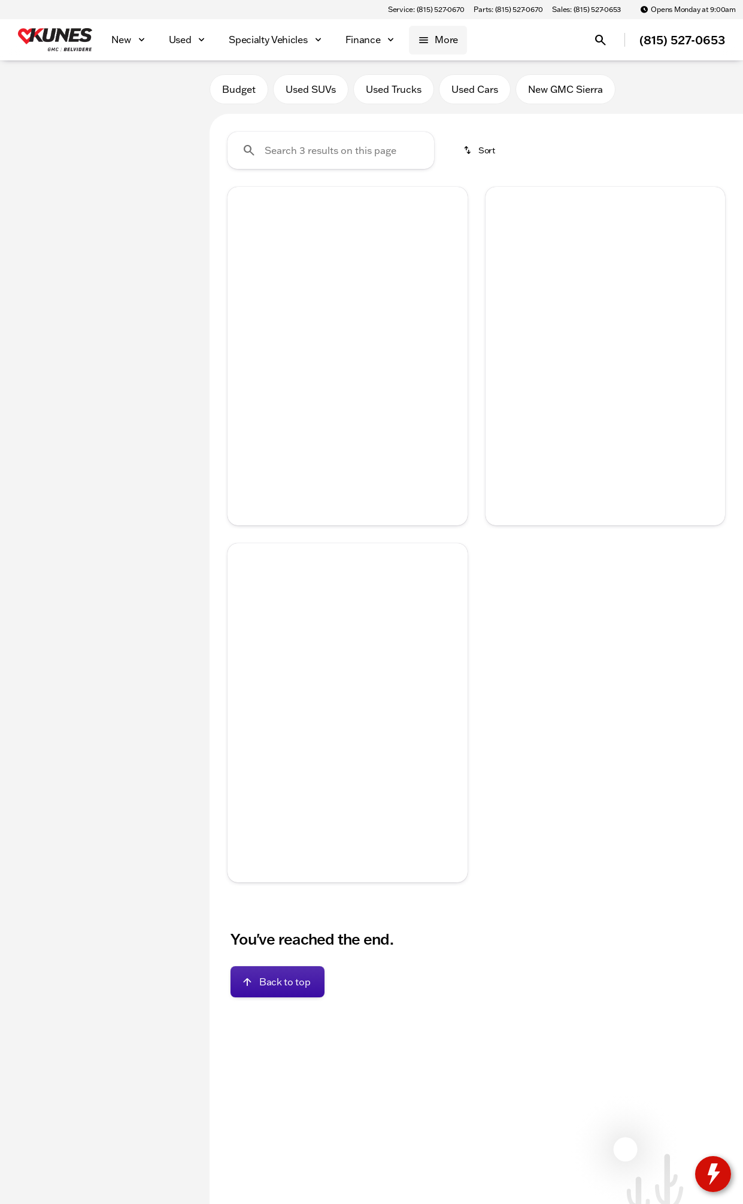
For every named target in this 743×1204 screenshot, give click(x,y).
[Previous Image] (244, 277)
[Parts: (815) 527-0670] (508, 9)
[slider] (29, 224)
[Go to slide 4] (363, 351)
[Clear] (161, 367)
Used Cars (474, 89)
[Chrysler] (33, 148)
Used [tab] (169, 89)
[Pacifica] (83, 148)
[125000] (163, 286)
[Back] (171, 124)
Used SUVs (311, 89)
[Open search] (600, 40)
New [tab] (40, 89)
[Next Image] (451, 277)
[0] (38, 286)
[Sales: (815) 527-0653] (586, 9)
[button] (245, 277)
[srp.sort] (480, 150)
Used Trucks (393, 89)
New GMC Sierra (565, 89)
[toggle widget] (713, 1174)
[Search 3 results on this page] (331, 150)
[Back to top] (278, 981)
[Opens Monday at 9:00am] (688, 9)
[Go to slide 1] (309, 351)
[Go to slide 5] (381, 351)
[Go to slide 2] (327, 351)
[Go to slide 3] (345, 351)
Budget (239, 89)
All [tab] (104, 89)
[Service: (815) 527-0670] (426, 9)
